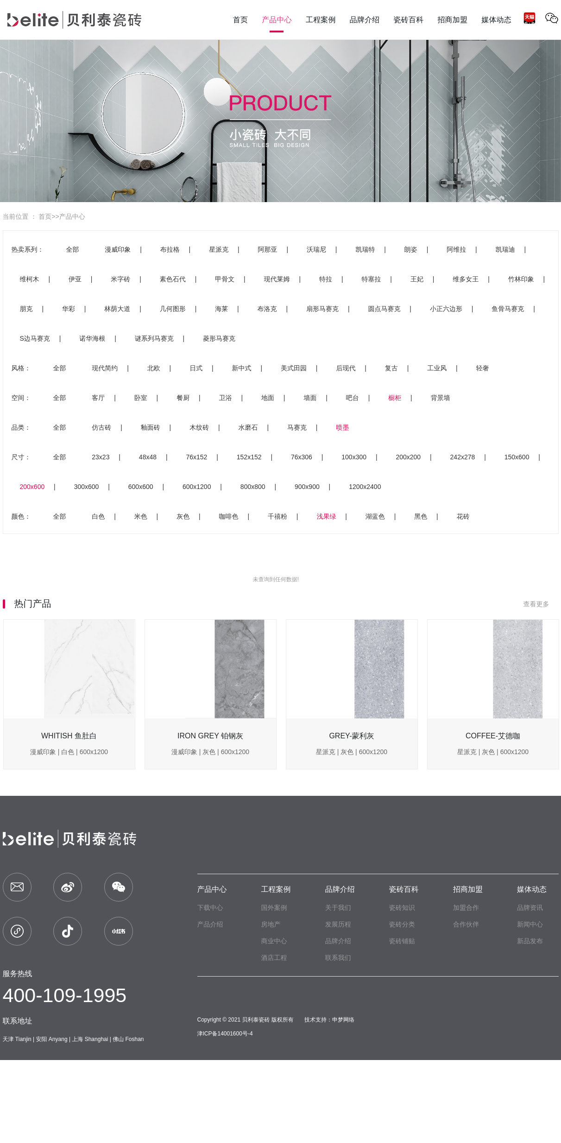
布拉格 (170, 249)
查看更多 (541, 604)
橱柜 (394, 397)
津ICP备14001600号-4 (225, 1033)
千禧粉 (277, 516)
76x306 (301, 457)
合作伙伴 (466, 924)
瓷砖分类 (402, 924)
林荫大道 (117, 308)
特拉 (325, 279)
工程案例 (276, 889)
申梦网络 (343, 1019)
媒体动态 (532, 889)
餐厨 (182, 397)
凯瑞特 (365, 249)
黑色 (420, 516)
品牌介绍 (340, 889)
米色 (140, 516)
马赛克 (297, 427)
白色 (98, 516)
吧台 (352, 397)
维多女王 (466, 279)
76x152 (196, 457)
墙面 (309, 397)
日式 (195, 368)
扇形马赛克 (322, 308)
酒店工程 (274, 957)
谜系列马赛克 (154, 338)
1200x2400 (365, 486)
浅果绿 (326, 516)
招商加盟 (468, 889)
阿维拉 (456, 249)
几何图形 (173, 308)
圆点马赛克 (384, 308)
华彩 (68, 308)
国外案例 (274, 907)
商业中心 (274, 941)
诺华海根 (92, 338)
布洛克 (267, 308)
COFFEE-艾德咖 (493, 736)
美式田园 (294, 368)
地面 (267, 397)
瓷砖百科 (404, 889)
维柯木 (29, 279)
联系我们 (338, 957)
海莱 (221, 308)
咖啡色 (229, 516)
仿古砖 (101, 427)
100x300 (353, 457)
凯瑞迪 (505, 249)
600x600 (140, 486)
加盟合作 (466, 907)
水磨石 (248, 427)
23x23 (100, 457)
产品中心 (72, 216)
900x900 (307, 486)
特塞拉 (371, 279)
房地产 (271, 924)
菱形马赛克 (219, 338)
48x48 (148, 457)
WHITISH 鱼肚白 (69, 736)
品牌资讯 (530, 907)
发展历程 (338, 924)
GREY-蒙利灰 (351, 736)
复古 (391, 368)
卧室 (140, 397)
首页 (44, 216)
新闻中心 (530, 924)
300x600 (86, 486)
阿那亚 (267, 249)
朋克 (26, 308)
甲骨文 (224, 279)
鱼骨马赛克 (508, 308)
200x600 (32, 486)
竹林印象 (521, 279)
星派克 (218, 249)
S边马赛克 (35, 338)
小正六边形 (446, 308)
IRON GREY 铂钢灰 (210, 736)
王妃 (416, 279)
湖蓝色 (375, 516)
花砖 (463, 516)
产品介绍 (210, 924)
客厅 (98, 397)
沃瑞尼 (316, 249)
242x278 (462, 457)
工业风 (437, 368)
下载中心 (210, 907)
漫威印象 (118, 249)
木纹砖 (199, 427)
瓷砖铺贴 (402, 941)
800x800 (252, 486)
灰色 (182, 516)
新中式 (242, 368)
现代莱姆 (277, 279)
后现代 (345, 368)
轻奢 (482, 368)
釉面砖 (150, 427)
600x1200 (197, 486)
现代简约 (105, 368)
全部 (72, 249)
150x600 (516, 457)
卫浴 (225, 397)
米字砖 (120, 279)
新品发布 (530, 941)
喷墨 (342, 427)
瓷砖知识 (402, 907)
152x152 (249, 457)
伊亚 (75, 279)
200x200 (408, 457)
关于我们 (338, 907)
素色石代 (173, 279)
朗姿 (410, 249)
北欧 (153, 368)
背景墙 (440, 397)
